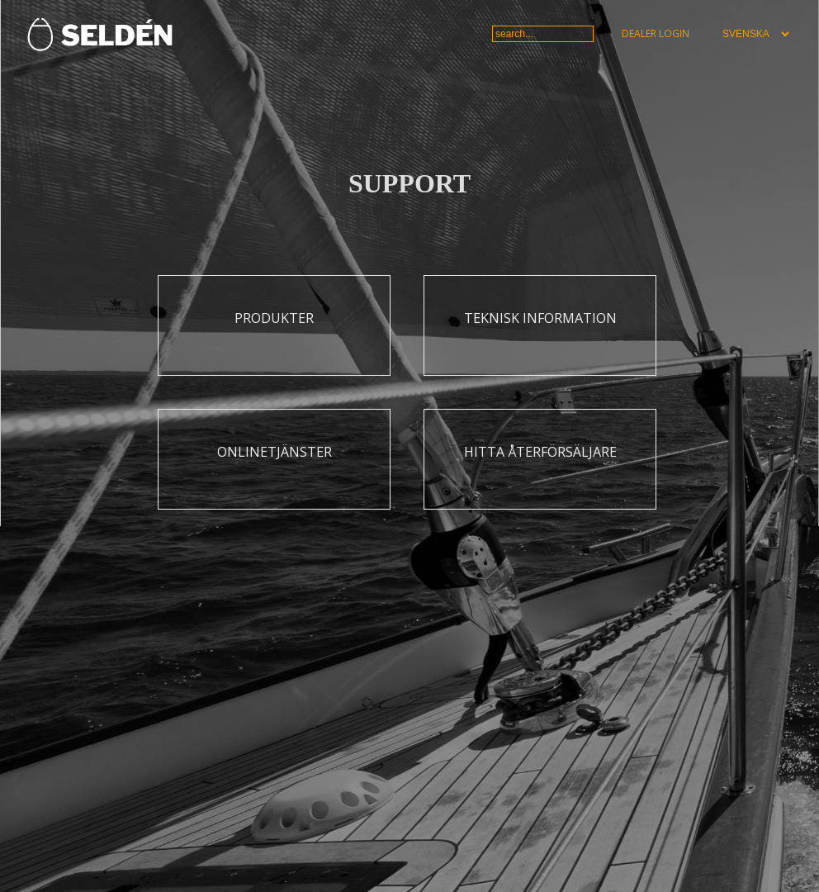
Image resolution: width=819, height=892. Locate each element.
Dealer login (655, 33)
